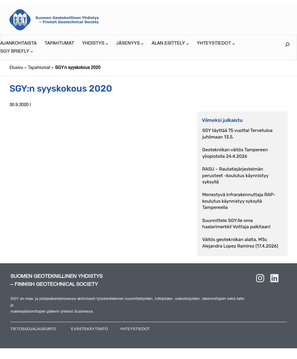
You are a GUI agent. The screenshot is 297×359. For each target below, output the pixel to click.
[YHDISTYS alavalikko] (95, 43)
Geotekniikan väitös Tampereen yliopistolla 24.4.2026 (235, 153)
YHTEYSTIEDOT (135, 329)
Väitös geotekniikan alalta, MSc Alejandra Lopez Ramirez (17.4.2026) (240, 242)
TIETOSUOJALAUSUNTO (33, 329)
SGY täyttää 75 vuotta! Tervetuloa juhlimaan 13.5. (237, 133)
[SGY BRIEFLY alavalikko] (16, 51)
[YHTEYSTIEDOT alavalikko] (216, 43)
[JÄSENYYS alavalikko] (130, 43)
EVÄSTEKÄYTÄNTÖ (89, 329)
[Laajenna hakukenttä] (287, 44)
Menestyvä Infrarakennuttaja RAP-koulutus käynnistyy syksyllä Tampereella (238, 201)
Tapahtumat (39, 68)
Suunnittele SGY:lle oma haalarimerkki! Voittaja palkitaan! (236, 223)
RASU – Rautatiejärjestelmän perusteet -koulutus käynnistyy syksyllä (235, 175)
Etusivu (16, 68)
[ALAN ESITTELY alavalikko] (170, 43)
